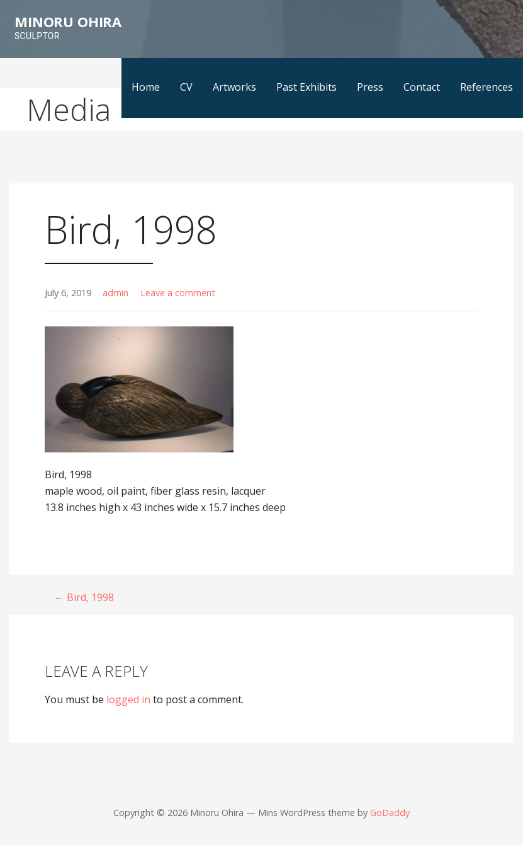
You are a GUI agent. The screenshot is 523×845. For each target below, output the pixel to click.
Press (370, 87)
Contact (421, 87)
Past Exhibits (306, 87)
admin (115, 293)
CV (186, 87)
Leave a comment (177, 293)
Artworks (234, 87)
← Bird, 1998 (84, 597)
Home (146, 87)
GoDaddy (390, 813)
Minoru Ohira (67, 21)
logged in (128, 699)
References (486, 87)
